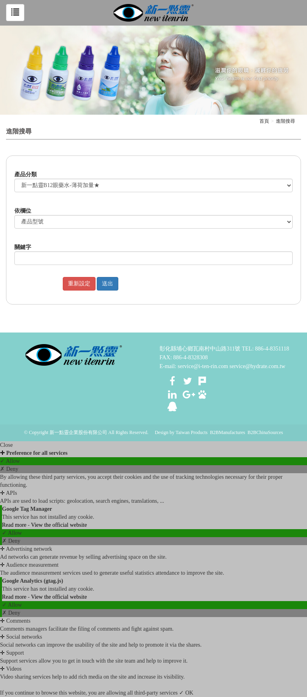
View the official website (59, 525)
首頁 (264, 121)
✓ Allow (10, 461)
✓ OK (186, 693)
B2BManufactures (227, 432)
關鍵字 (22, 247)
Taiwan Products (191, 432)
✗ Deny (9, 469)
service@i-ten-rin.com (203, 366)
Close (6, 445)
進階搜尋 (285, 121)
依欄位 (22, 211)
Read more (15, 525)
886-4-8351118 (272, 349)
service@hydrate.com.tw (257, 366)
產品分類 (25, 174)
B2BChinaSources (265, 432)
